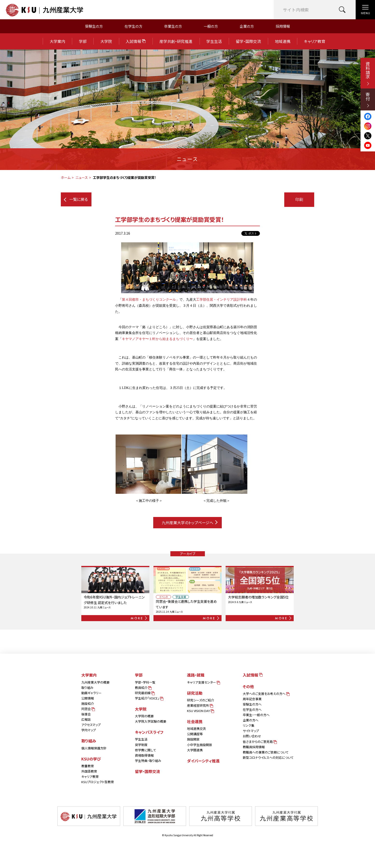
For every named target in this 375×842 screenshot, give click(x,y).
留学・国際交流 (248, 41)
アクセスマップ (91, 724)
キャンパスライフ (149, 732)
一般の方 (211, 26)
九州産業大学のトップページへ (189, 522)
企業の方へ (250, 720)
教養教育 (87, 766)
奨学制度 (141, 744)
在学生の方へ (252, 709)
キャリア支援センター (203, 682)
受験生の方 (94, 26)
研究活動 (194, 693)
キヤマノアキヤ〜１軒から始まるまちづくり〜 (157, 339)
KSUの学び (91, 759)
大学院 (106, 41)
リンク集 (248, 725)
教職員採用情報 (254, 747)
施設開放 (193, 739)
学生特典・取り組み (148, 760)
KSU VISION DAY (200, 710)
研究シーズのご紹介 (200, 700)
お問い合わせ (252, 736)
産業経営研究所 (199, 705)
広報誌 (86, 719)
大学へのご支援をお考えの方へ (266, 693)
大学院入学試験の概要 (150, 721)
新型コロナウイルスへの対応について (268, 757)
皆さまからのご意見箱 (259, 741)
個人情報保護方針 (93, 748)
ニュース (82, 177)
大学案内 (57, 41)
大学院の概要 (144, 716)
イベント (163, 596)
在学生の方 (133, 26)
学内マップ (88, 730)
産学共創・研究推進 (176, 41)
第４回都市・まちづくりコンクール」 (150, 299)
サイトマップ (251, 730)
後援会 (86, 714)
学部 (83, 41)
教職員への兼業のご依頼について (266, 752)
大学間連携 (195, 750)
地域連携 (282, 41)
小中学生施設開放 (199, 744)
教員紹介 (143, 687)
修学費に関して (145, 750)
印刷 (299, 199)
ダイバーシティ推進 (203, 761)
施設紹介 (87, 703)
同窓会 (87, 708)
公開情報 (87, 698)
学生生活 (214, 41)
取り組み (87, 687)
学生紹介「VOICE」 (149, 698)
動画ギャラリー (91, 693)
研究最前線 (144, 693)
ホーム (65, 177)
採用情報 (283, 26)
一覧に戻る (76, 199)
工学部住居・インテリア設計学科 (221, 299)
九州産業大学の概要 (95, 682)
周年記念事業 (252, 699)
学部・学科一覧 (145, 682)
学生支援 (180, 596)
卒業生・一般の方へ (256, 715)
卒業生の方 (173, 26)
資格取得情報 (144, 755)
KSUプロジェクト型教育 (97, 782)
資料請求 (368, 73)
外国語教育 (89, 771)
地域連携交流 (196, 728)
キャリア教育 (314, 41)
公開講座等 (195, 734)
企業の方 (247, 26)
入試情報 (136, 41)
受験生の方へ (252, 704)
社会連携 (194, 721)
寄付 (368, 99)
